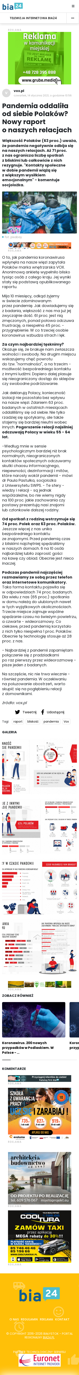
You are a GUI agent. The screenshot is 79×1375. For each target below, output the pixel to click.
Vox (66, 721)
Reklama (46, 1319)
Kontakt (62, 1319)
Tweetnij (26, 712)
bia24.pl (49, 1337)
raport (18, 721)
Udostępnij (52, 712)
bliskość (33, 721)
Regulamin (29, 1319)
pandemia (51, 721)
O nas (14, 1319)
